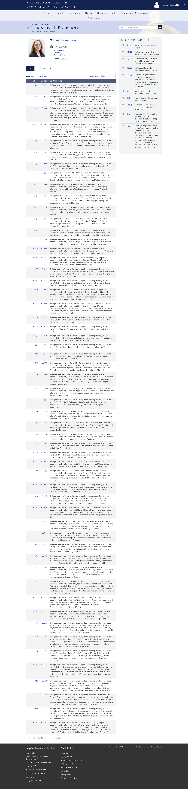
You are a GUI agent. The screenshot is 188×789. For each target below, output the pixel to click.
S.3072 (129, 59)
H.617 (35, 164)
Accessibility (65, 753)
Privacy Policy (66, 775)
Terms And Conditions (69, 778)
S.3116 (129, 45)
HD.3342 (44, 173)
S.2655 (129, 75)
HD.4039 (44, 388)
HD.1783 (44, 152)
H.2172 (35, 462)
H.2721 (35, 521)
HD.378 (44, 544)
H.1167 (35, 258)
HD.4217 (44, 681)
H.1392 (36, 345)
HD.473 (43, 141)
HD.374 (43, 317)
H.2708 (36, 508)
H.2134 (36, 443)
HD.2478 (44, 196)
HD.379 (43, 485)
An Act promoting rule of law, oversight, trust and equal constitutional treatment (146, 61)
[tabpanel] (71, 407)
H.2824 (36, 533)
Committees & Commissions (135, 13)
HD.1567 (44, 471)
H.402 (35, 124)
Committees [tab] (41, 68)
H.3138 (36, 581)
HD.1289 (44, 239)
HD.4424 (44, 709)
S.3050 (129, 91)
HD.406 (44, 567)
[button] (28, 27)
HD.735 (43, 533)
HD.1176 (44, 336)
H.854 (35, 173)
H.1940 (36, 388)
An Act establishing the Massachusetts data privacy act (146, 69)
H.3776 (36, 681)
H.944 (35, 207)
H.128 (35, 97)
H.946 (35, 230)
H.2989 (36, 556)
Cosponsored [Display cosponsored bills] (41, 76)
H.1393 (36, 354)
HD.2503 (44, 219)
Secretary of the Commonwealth (39, 763)
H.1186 (36, 290)
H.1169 (35, 281)
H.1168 (36, 269)
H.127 (35, 85)
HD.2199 (44, 623)
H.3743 (36, 651)
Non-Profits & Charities (35, 773)
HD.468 (44, 556)
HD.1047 (44, 230)
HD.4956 (44, 723)
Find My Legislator (68, 764)
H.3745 (35, 665)
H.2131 (35, 411)
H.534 (35, 152)
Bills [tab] (30, 68)
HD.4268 (44, 695)
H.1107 (35, 248)
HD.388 (44, 508)
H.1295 (35, 317)
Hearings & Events (106, 13)
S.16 (128, 98)
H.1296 (36, 327)
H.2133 (36, 434)
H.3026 (36, 567)
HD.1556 (44, 496)
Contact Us (65, 771)
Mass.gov (30, 753)
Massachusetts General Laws (72, 760)
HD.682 (44, 248)
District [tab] (53, 68)
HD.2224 (44, 462)
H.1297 (35, 336)
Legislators (74, 13)
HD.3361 (44, 290)
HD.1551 (44, 184)
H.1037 (36, 239)
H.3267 (36, 623)
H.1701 (35, 374)
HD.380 (44, 164)
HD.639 (44, 374)
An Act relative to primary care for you (146, 46)
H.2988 (36, 544)
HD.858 (44, 108)
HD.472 (43, 269)
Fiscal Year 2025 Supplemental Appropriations (146, 99)
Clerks (88, 13)
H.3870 (36, 695)
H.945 (35, 219)
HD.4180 (44, 637)
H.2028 (36, 400)
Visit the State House (69, 767)
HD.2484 (44, 207)
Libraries (30, 777)
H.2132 (36, 423)
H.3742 (36, 637)
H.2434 (36, 496)
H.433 (35, 141)
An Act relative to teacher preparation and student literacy (147, 53)
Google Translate (33, 781)
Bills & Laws (44, 13)
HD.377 (43, 327)
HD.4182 (44, 665)
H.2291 (36, 471)
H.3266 (36, 611)
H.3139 (36, 598)
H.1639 (36, 363)
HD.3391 (44, 400)
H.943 (35, 196)
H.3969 (36, 709)
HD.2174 (44, 581)
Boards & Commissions (36, 770)
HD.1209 (44, 423)
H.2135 (35, 452)
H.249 (35, 108)
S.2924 (129, 52)
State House (94, 18)
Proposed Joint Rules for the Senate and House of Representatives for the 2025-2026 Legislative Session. (146, 117)
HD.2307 (44, 304)
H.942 (35, 184)
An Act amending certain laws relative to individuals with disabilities (146, 107)
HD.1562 (44, 124)
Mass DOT (31, 766)
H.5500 (130, 126)
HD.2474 (44, 411)
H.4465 (36, 723)
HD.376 (44, 97)
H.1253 (35, 304)
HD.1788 (44, 363)
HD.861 (44, 345)
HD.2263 (44, 434)
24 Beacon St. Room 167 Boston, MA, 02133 (61, 52)
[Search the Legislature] (160, 27)
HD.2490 (44, 354)
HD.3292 (44, 521)
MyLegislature (66, 757)
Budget (59, 13)
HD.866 (44, 452)
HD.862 (44, 85)
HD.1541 (44, 258)
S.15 (128, 114)
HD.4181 (44, 651)
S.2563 (129, 105)
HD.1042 (44, 611)
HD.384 (44, 443)
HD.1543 (44, 598)
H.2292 (36, 485)
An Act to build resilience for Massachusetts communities (146, 92)
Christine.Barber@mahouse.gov (65, 40)
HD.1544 (44, 281)
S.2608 (130, 68)
